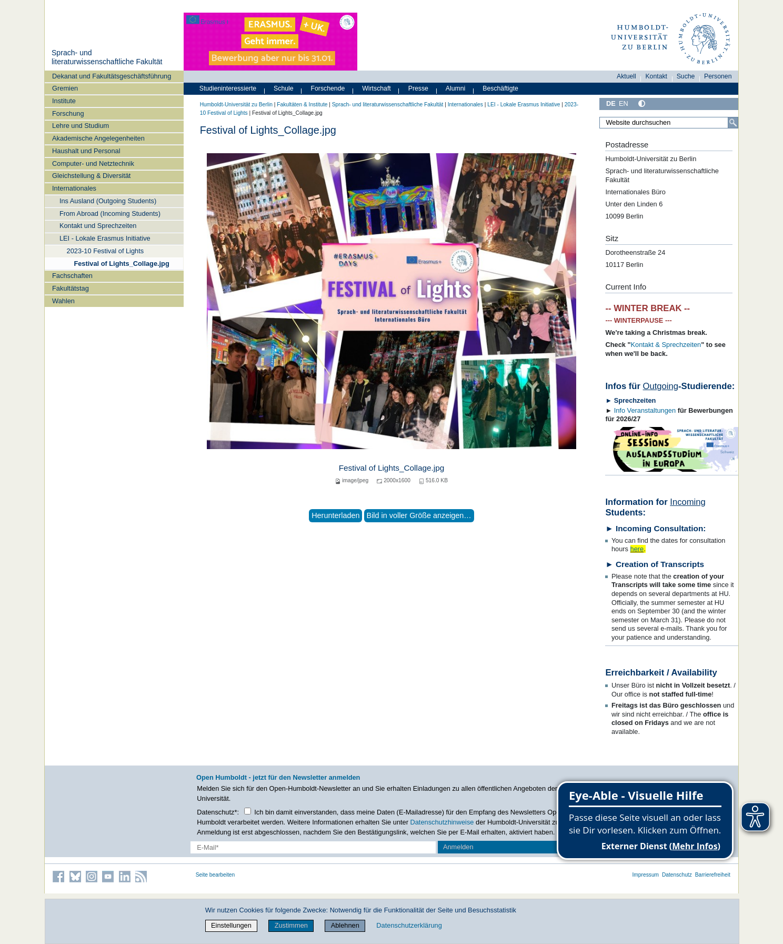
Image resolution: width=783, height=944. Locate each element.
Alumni (456, 88)
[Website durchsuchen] (668, 122)
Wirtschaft (376, 88)
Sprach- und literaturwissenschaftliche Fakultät (107, 57)
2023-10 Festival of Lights (105, 251)
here (637, 549)
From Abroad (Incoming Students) (109, 213)
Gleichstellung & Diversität (91, 176)
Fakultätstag (70, 288)
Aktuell (626, 76)
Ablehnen (345, 925)
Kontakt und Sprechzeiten (98, 226)
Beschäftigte (500, 88)
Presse (418, 88)
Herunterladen (335, 515)
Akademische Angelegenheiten (98, 138)
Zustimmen (291, 925)
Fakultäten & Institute (302, 104)
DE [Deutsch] (611, 103)
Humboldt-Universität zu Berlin (236, 104)
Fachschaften (72, 276)
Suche (686, 76)
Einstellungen (231, 925)
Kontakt (656, 76)
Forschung (68, 113)
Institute (64, 101)
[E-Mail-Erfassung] (313, 847)
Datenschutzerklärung (408, 925)
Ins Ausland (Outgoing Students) (107, 201)
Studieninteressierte (227, 88)
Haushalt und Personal (86, 151)
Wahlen (63, 301)
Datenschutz (677, 875)
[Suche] (733, 122)
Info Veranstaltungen (645, 410)
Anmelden (458, 847)
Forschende (328, 88)
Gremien (65, 88)
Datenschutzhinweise (442, 822)
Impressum (645, 875)
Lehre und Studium (80, 126)
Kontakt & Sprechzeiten (666, 345)
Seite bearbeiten (215, 875)
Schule (284, 88)
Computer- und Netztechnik (93, 163)
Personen (718, 76)
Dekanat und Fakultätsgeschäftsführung (111, 76)
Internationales (74, 188)
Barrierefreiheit (712, 875)
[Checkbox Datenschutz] (247, 811)
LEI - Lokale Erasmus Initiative (104, 238)
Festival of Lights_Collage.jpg (121, 263)
